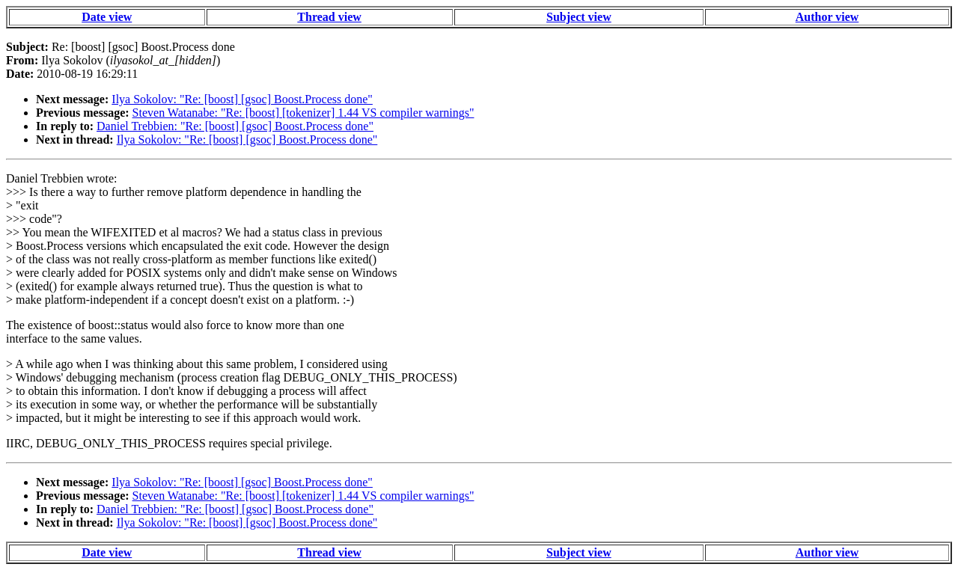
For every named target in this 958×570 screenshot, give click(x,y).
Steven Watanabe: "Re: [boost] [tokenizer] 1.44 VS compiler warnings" (303, 112)
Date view (107, 16)
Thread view (329, 16)
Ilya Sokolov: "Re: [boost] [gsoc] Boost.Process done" (242, 99)
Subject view (578, 16)
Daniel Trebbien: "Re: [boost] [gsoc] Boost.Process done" (235, 126)
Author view (827, 16)
